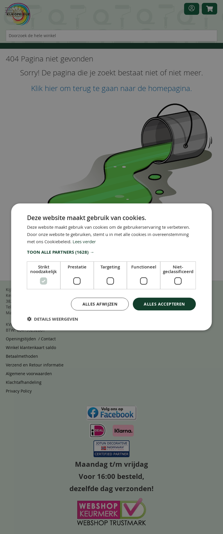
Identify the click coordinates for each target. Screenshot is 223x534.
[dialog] (111, 267)
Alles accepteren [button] (164, 303)
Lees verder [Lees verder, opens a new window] (84, 241)
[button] (111, 252)
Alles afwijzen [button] (100, 303)
